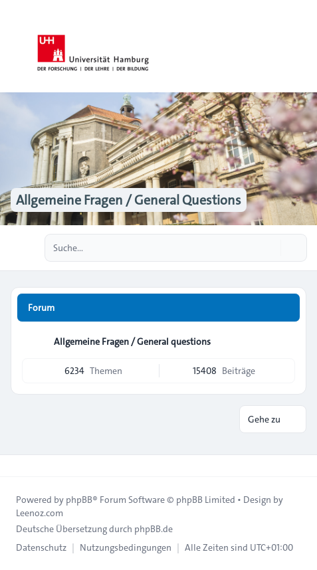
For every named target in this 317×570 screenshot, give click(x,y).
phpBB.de (153, 528)
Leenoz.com (39, 513)
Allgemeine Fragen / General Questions (128, 200)
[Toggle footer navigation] (16, 465)
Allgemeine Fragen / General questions (132, 341)
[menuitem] (41, 547)
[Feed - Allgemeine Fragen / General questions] (283, 341)
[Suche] (269, 248)
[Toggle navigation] (301, 46)
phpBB (79, 499)
